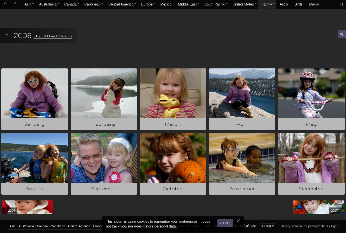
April (242, 124)
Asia (27, 4)
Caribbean (92, 4)
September (103, 188)
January (34, 124)
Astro (284, 4)
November (242, 188)
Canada (70, 4)
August (34, 188)
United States (243, 4)
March (173, 124)
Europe (147, 4)
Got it (226, 222)
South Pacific (214, 4)
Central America (121, 4)
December (311, 188)
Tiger (334, 226)
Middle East (187, 4)
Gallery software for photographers (304, 226)
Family (266, 4)
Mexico (166, 4)
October (173, 188)
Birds (299, 4)
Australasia (47, 4)
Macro (314, 4)
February (103, 124)
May (311, 124)
